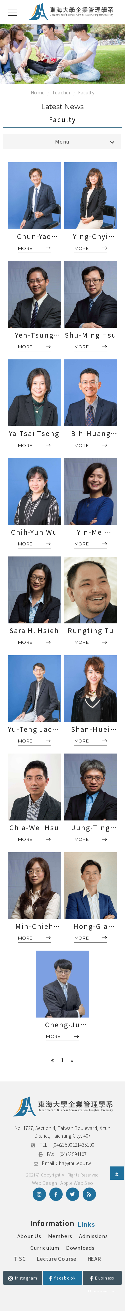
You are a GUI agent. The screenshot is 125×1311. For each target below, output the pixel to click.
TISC (20, 1258)
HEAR (94, 1258)
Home (38, 92)
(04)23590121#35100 (73, 1144)
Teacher (61, 92)
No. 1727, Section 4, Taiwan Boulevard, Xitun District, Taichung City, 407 (63, 1132)
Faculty (86, 92)
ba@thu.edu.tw (75, 1163)
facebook (62, 1278)
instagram (23, 1278)
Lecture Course (56, 1258)
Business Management (102, 1280)
